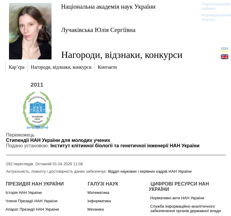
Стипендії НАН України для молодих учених (58, 140)
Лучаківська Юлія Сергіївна (98, 29)
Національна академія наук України (108, 6)
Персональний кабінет (213, 6)
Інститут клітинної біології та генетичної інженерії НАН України (125, 145)
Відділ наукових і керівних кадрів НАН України (149, 171)
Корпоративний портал (213, 17)
